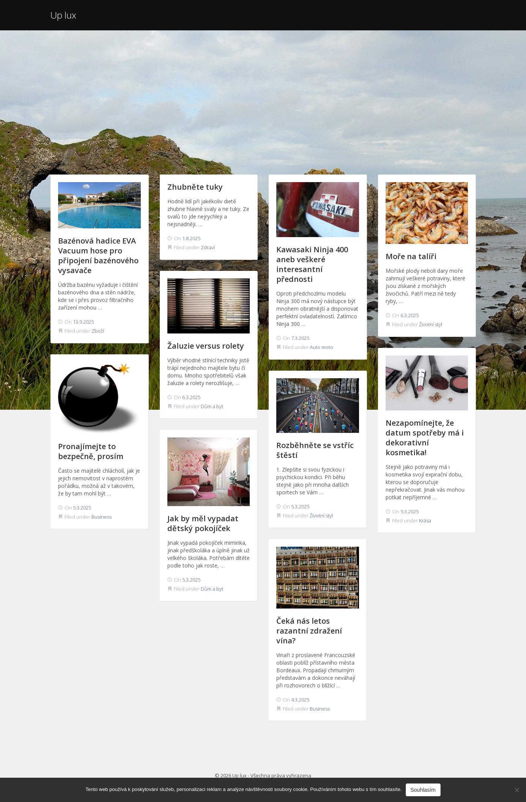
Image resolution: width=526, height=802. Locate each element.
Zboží (97, 330)
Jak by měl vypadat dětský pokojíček (202, 523)
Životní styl (430, 324)
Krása (425, 520)
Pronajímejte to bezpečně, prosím (90, 451)
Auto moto (321, 347)
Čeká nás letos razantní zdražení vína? (309, 631)
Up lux (63, 15)
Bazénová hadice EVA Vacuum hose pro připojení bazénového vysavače (98, 255)
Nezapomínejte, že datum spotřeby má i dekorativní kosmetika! (425, 438)
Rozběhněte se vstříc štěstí (315, 450)
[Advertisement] (263, 87)
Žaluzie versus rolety (205, 346)
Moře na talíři (411, 256)
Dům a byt (212, 406)
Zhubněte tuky (195, 187)
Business (101, 516)
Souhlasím (423, 790)
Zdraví (208, 247)
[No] (516, 790)
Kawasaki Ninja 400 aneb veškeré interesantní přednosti (312, 264)
